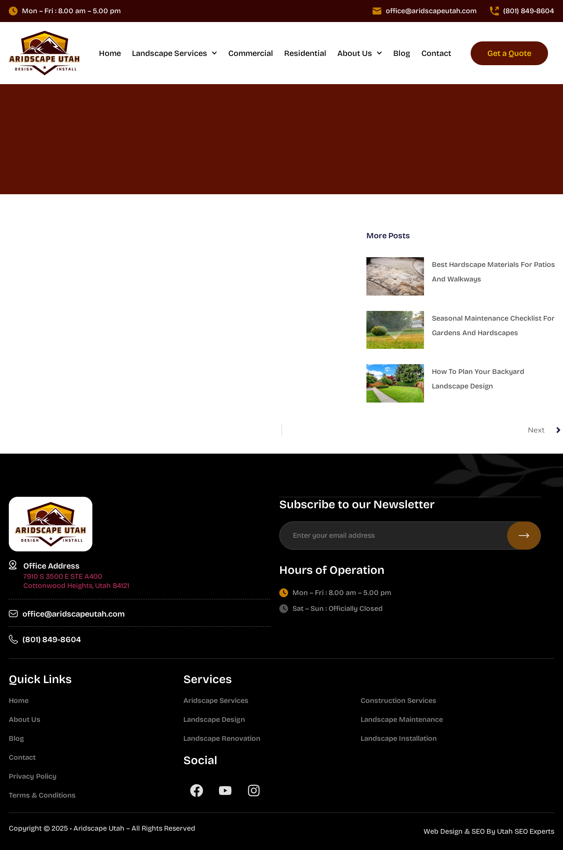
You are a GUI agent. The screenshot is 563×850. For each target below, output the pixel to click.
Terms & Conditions (42, 795)
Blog (401, 53)
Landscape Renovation (221, 738)
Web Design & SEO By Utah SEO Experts (489, 831)
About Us (359, 53)
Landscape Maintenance (402, 719)
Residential (305, 53)
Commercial (250, 53)
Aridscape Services (216, 700)
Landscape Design (214, 719)
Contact (436, 53)
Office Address (51, 566)
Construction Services (398, 700)
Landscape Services (174, 53)
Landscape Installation (399, 738)
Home (110, 53)
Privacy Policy (33, 776)
